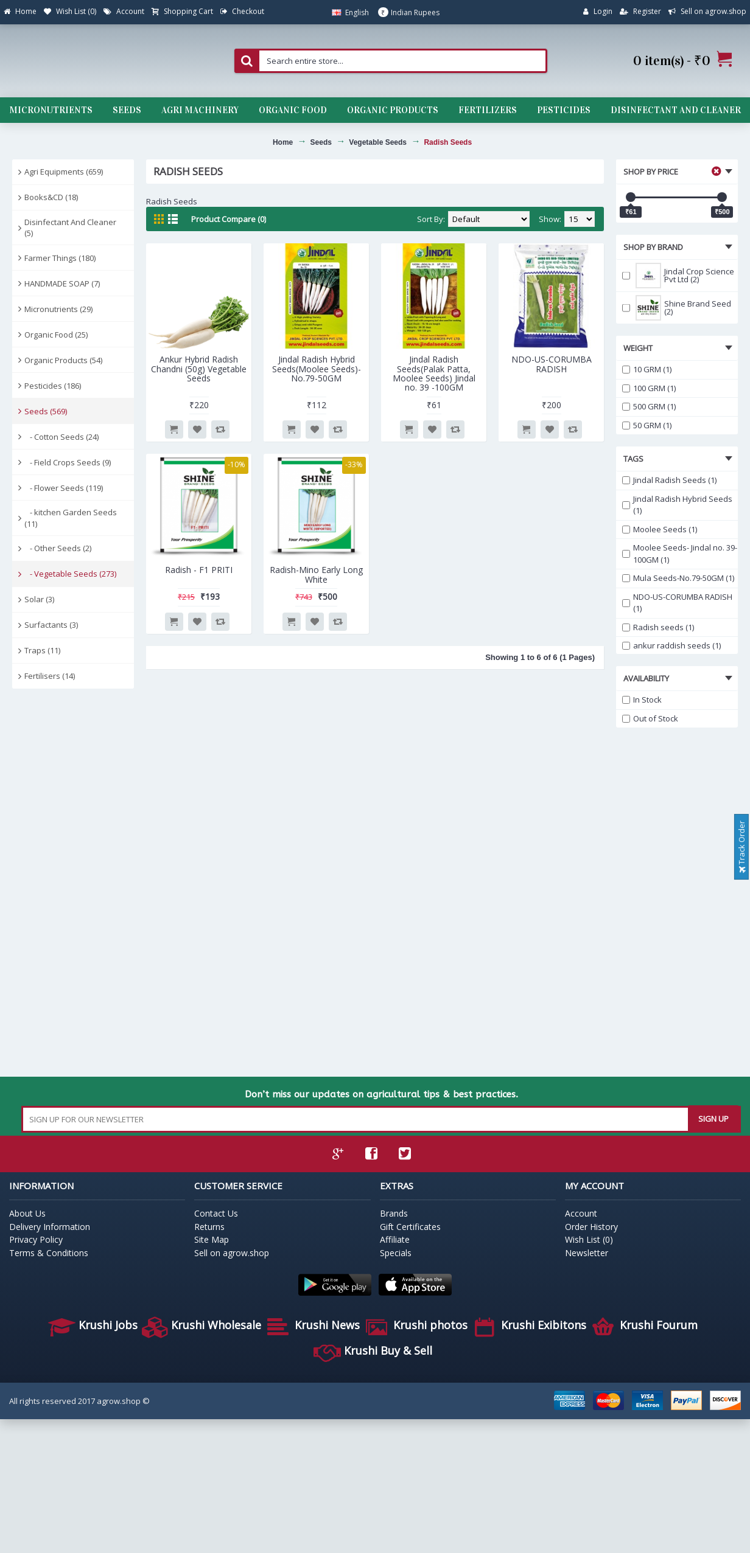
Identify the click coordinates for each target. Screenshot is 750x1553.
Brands (394, 1213)
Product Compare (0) (228, 219)
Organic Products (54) (63, 360)
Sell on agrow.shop (231, 1253)
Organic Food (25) (56, 334)
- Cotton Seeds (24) (61, 436)
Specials (396, 1253)
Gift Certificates (410, 1226)
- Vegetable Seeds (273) (70, 573)
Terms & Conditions (48, 1253)
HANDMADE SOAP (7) (62, 283)
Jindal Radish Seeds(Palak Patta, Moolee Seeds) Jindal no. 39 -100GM (434, 373)
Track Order (741, 847)
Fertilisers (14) (49, 675)
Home (283, 142)
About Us (27, 1213)
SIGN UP (713, 1118)
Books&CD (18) (51, 197)
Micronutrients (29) (58, 309)
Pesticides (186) (52, 385)
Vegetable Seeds (378, 142)
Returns (209, 1226)
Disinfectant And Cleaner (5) (70, 227)
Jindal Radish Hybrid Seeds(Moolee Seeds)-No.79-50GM (316, 368)
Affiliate (395, 1239)
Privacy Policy (36, 1239)
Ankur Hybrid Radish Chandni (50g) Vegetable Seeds (199, 368)
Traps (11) (42, 650)
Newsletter (586, 1253)
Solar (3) (39, 599)
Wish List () (589, 1239)
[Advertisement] (67, 883)
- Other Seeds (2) (57, 548)
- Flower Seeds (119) (63, 487)
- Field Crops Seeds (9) (67, 462)
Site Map (211, 1239)
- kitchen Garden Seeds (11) (70, 518)
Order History (591, 1226)
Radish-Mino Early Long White (316, 574)
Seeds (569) (45, 411)
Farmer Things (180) (60, 257)
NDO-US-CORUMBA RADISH (551, 363)
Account (581, 1213)
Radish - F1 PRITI (199, 569)
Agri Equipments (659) (63, 171)
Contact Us (216, 1213)
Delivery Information (49, 1226)
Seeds (321, 142)
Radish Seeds (448, 142)
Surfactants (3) (51, 624)
